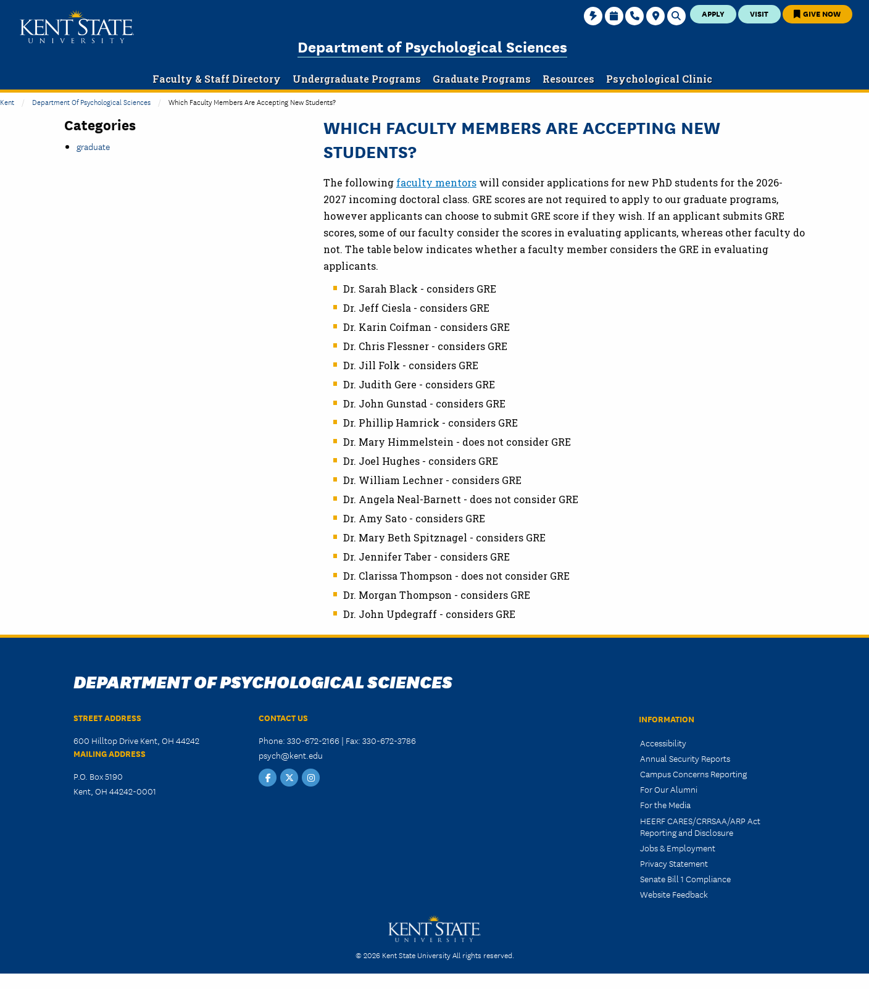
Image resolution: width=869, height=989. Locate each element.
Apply (713, 13)
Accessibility (663, 742)
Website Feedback (674, 894)
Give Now (817, 13)
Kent (7, 101)
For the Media (665, 804)
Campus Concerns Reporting (693, 773)
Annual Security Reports (685, 758)
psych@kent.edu (291, 755)
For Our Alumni (668, 789)
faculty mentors (436, 182)
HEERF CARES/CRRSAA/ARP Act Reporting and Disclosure (700, 826)
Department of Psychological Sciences (432, 46)
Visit (759, 13)
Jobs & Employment (677, 847)
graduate (93, 146)
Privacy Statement (674, 863)
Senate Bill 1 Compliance (685, 878)
